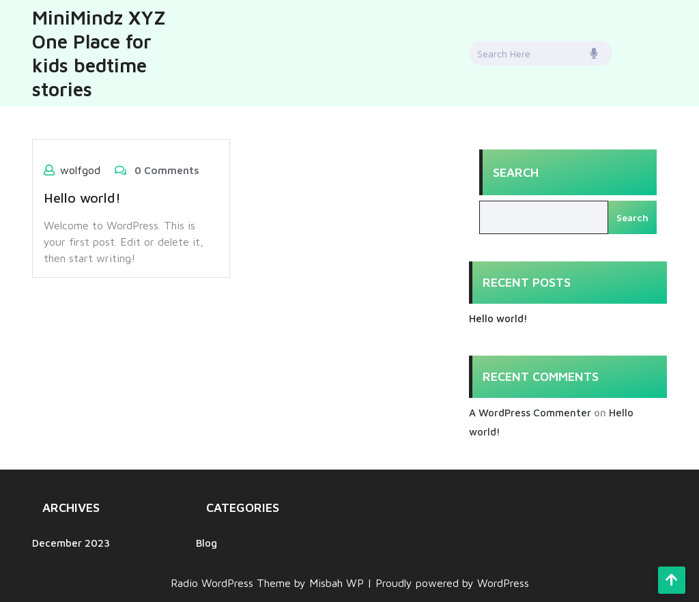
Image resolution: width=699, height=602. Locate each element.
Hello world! (82, 197)
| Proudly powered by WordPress (448, 583)
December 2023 (71, 543)
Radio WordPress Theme (232, 583)
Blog (206, 543)
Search (516, 172)
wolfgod (80, 170)
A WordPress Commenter (530, 412)
